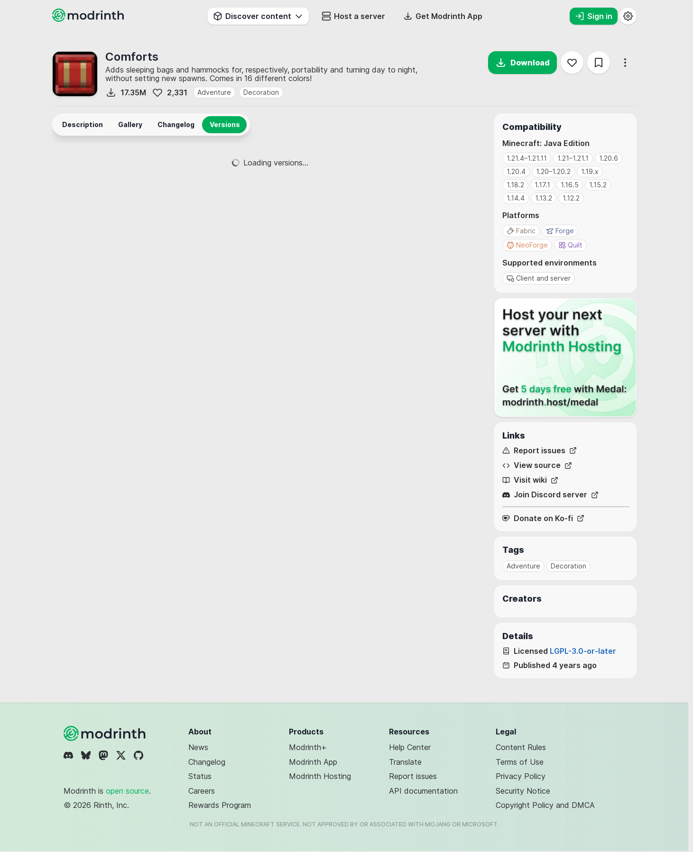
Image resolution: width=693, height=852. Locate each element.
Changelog (206, 762)
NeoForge (527, 245)
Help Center (410, 747)
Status (200, 776)
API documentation (423, 791)
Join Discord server (550, 494)
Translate (405, 762)
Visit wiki (530, 480)
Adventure (214, 92)
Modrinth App (313, 762)
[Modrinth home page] (89, 19)
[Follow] (572, 62)
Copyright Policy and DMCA (545, 805)
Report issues (539, 450)
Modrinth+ (308, 747)
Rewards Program (219, 805)
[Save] (598, 62)
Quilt (570, 245)
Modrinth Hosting (320, 776)
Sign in (593, 16)
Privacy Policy (520, 776)
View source (537, 465)
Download (522, 62)
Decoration (261, 92)
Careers (201, 791)
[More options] (625, 62)
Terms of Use (520, 762)
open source (127, 791)
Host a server (353, 16)
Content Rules (521, 747)
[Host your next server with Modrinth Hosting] (565, 357)
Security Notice (523, 791)
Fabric (521, 231)
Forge (560, 231)
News (198, 747)
